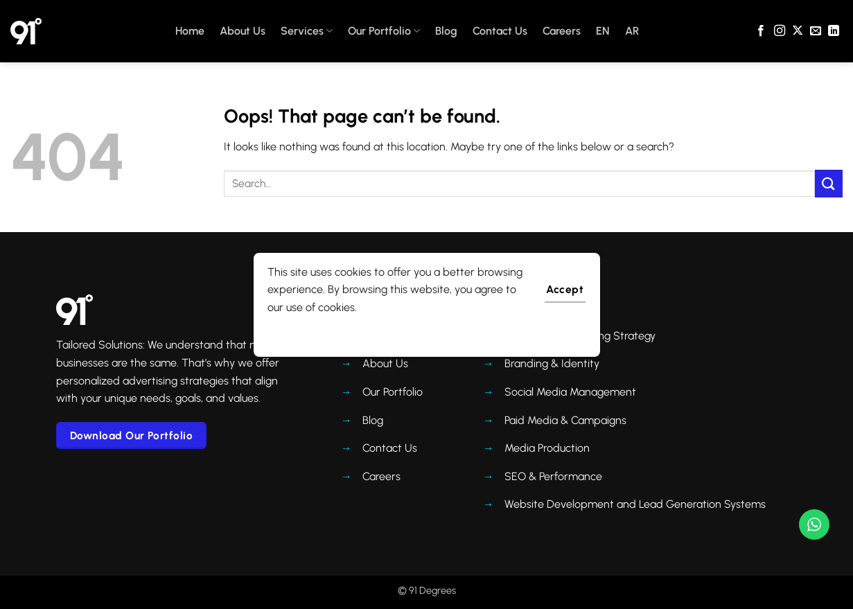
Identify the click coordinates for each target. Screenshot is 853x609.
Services (307, 31)
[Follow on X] (797, 31)
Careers (562, 30)
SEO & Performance (553, 476)
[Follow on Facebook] (760, 31)
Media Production (547, 447)
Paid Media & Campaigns (565, 420)
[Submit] (829, 183)
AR (632, 30)
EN (603, 30)
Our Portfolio (384, 31)
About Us (242, 30)
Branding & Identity (551, 363)
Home (189, 30)
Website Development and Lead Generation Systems (635, 504)
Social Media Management (570, 391)
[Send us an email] (815, 31)
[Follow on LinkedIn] (833, 31)
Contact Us (500, 30)
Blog (446, 30)
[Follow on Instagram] (779, 31)
